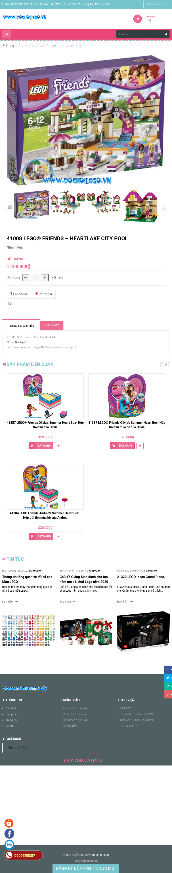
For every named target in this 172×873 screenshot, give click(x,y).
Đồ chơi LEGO (18, 748)
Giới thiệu (11, 708)
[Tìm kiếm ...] (143, 34)
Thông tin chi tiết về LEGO (136, 714)
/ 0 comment (34, 571)
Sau (10, 208)
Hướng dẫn (70, 726)
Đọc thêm (7, 601)
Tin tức (10, 726)
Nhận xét (52, 325)
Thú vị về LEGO (129, 726)
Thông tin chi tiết (20, 325)
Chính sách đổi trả (74, 714)
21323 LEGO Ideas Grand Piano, (141, 577)
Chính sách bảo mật (75, 708)
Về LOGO (126, 708)
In (11, 304)
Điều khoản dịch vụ (75, 720)
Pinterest (44, 294)
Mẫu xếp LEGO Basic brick (136, 720)
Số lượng (13, 277)
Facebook (19, 294)
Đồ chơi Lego (100, 854)
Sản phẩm (12, 714)
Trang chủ (12, 720)
